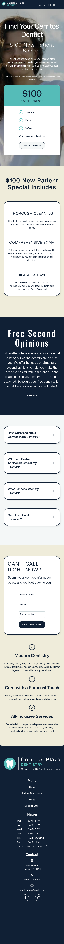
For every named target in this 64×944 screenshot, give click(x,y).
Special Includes (32, 101)
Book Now (32, 395)
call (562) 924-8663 (32, 145)
